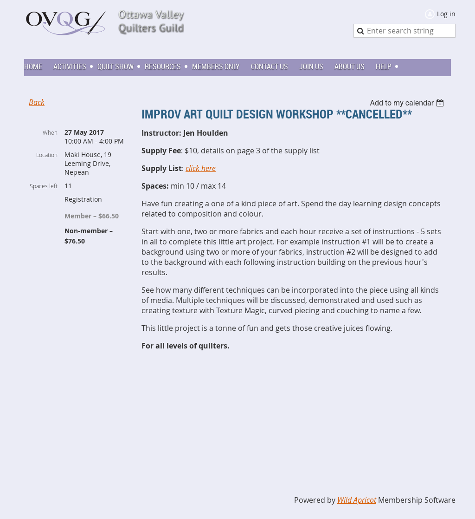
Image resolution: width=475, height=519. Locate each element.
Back (37, 102)
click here (201, 168)
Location (47, 154)
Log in (446, 13)
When (50, 132)
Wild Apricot (356, 500)
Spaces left (44, 186)
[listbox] (408, 103)
